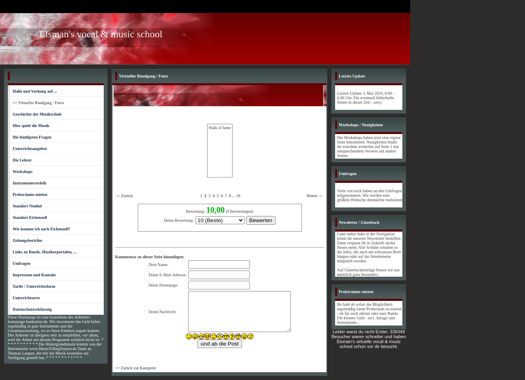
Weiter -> (314, 195)
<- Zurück (124, 195)
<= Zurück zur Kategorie (135, 368)
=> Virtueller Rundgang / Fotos (38, 102)
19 (238, 195)
